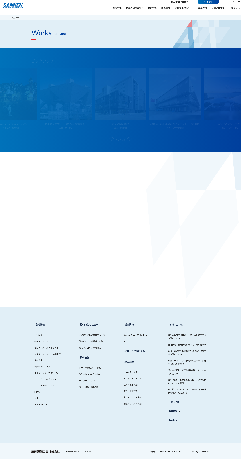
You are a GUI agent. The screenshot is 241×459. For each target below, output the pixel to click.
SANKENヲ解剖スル (135, 351)
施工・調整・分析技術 (89, 386)
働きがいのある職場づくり (91, 341)
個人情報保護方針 (73, 451)
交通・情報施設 (131, 391)
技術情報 (84, 357)
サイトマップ (90, 451)
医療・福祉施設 (131, 384)
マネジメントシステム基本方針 (48, 353)
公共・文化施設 (131, 372)
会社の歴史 (39, 360)
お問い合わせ (175, 324)
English (172, 420)
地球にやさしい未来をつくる (92, 334)
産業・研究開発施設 (133, 403)
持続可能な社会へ (89, 324)
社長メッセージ (41, 341)
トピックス (173, 402)
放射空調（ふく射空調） (90, 374)
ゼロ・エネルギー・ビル (90, 368)
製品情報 (128, 324)
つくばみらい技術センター (46, 379)
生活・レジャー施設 (132, 397)
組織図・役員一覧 (42, 366)
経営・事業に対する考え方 (46, 347)
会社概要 (38, 334)
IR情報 (37, 391)
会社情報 (39, 324)
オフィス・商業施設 (133, 378)
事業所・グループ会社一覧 (46, 372)
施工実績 (128, 361)
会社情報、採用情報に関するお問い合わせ (187, 344)
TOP (6, 17)
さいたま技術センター (44, 385)
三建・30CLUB (40, 404)
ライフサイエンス (87, 380)
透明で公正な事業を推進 (90, 347)
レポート (38, 398)
